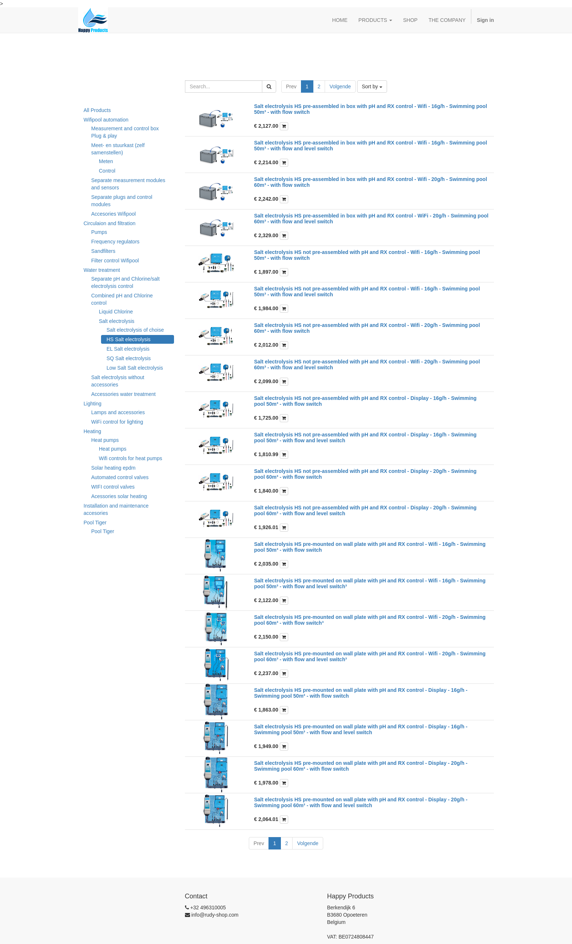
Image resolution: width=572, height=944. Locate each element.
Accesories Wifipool (113, 214)
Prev (291, 86)
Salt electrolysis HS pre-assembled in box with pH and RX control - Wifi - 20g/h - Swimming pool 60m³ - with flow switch (370, 182)
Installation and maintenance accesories (116, 509)
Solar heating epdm (113, 468)
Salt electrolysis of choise (135, 330)
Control (107, 171)
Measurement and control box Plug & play (125, 132)
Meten (106, 161)
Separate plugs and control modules (121, 200)
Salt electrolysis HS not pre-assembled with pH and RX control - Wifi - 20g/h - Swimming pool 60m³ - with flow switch (367, 328)
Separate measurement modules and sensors (128, 183)
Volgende (340, 86)
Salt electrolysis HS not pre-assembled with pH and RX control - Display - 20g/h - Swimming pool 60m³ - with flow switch (365, 473)
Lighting (92, 404)
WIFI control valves (113, 487)
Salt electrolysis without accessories (117, 381)
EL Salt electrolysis (128, 349)
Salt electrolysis (116, 321)
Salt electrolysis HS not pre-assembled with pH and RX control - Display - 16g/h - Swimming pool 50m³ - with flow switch (365, 401)
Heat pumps (105, 440)
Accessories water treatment (123, 394)
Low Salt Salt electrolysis (135, 368)
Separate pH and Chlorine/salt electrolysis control (125, 282)
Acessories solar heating (119, 496)
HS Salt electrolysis (129, 339)
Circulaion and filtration (109, 223)
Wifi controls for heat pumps (130, 458)
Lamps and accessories (118, 412)
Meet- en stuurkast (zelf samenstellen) (117, 148)
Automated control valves (119, 477)
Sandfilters (103, 251)
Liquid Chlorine (116, 312)
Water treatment (102, 270)
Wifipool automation (106, 120)
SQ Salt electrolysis (129, 358)
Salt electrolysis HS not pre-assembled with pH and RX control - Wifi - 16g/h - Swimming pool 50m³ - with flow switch (367, 255)
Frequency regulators (115, 241)
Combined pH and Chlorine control (122, 299)
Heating (92, 431)
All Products (97, 110)
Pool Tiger (95, 522)
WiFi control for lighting (117, 422)
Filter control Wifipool (115, 260)
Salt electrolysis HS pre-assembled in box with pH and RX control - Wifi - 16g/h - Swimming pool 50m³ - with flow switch (370, 109)
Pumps (99, 232)
